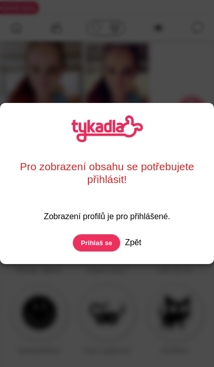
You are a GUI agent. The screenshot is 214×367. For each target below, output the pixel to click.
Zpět (132, 242)
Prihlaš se (96, 243)
